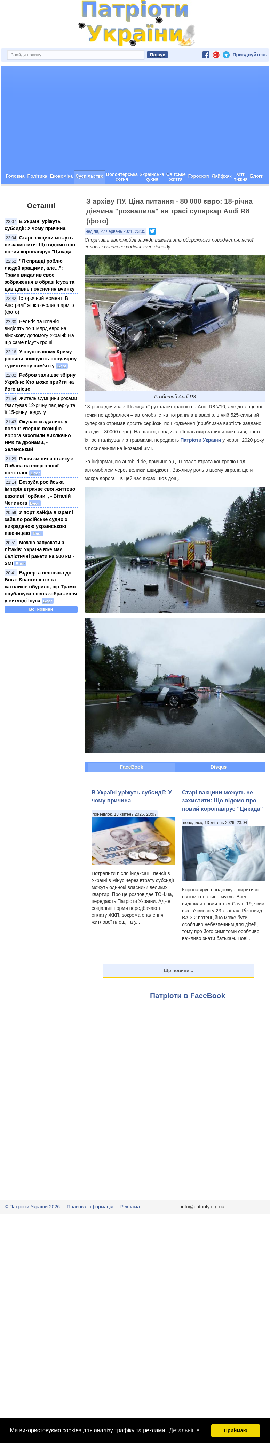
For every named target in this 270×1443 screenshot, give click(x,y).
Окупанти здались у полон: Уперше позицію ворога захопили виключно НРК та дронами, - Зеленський (38, 460)
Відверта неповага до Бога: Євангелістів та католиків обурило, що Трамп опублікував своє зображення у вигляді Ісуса (41, 611)
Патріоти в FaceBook (187, 1020)
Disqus (219, 791)
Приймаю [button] (235, 1430)
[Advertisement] (135, 142)
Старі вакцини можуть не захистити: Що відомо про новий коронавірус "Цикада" (40, 269)
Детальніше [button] (184, 1430)
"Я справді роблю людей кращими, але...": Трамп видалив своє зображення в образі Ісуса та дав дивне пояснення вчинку (39, 299)
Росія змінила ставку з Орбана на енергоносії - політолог (39, 490)
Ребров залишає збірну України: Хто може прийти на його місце (40, 406)
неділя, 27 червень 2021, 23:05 (115, 256)
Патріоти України (200, 464)
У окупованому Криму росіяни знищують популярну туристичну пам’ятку (41, 383)
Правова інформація (90, 1231)
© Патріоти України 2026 (32, 1231)
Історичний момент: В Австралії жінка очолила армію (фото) (39, 330)
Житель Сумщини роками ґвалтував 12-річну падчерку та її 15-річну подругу (41, 430)
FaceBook (131, 791)
